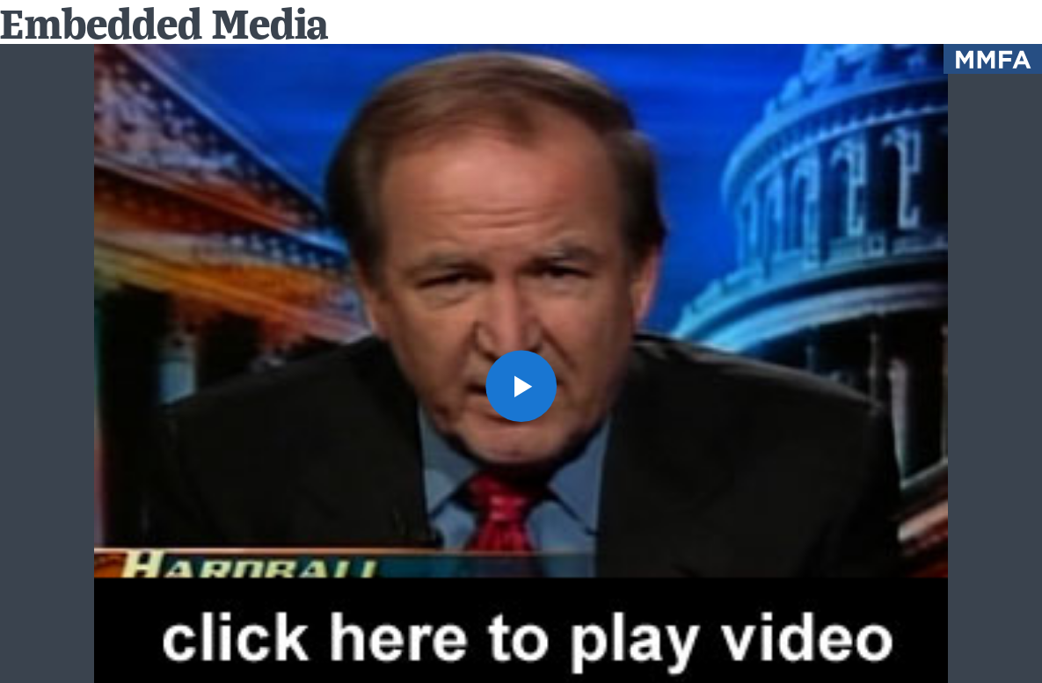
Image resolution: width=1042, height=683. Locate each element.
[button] (521, 386)
